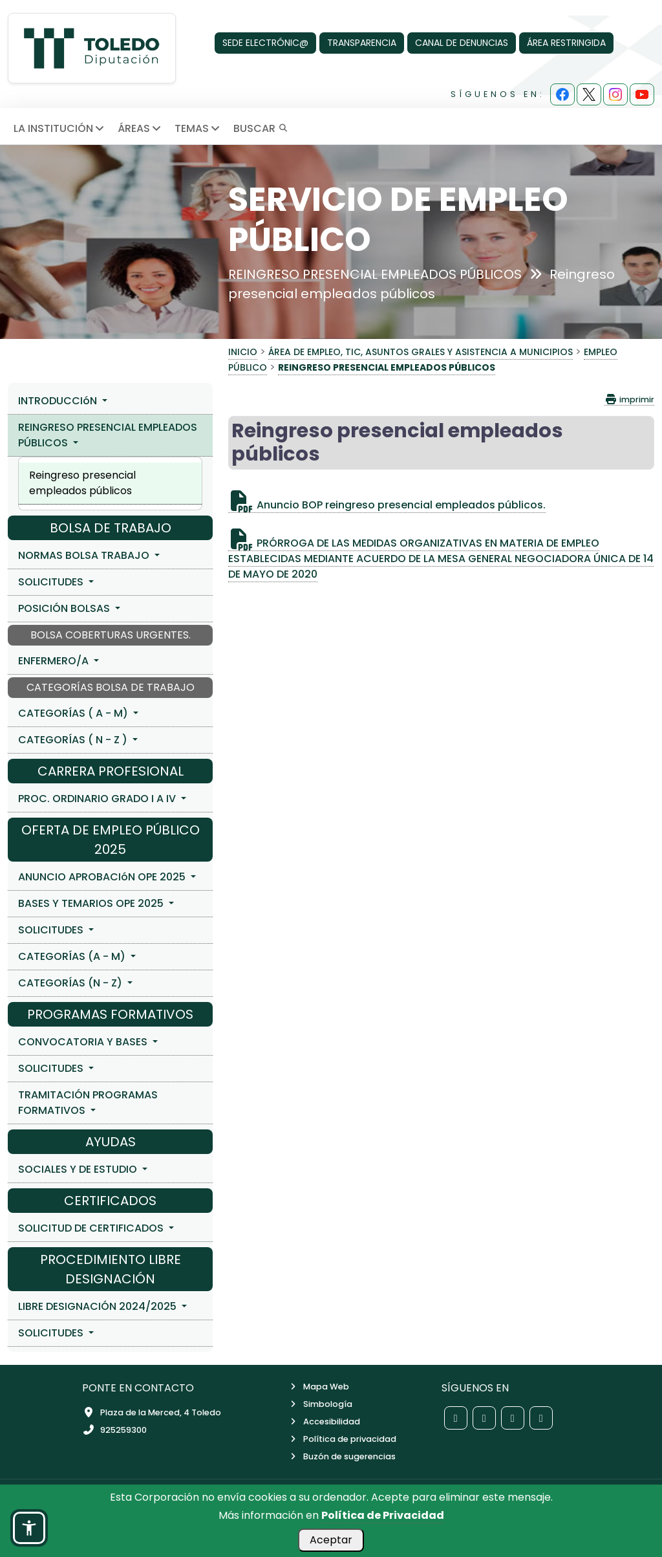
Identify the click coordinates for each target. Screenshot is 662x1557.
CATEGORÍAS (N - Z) (71, 982)
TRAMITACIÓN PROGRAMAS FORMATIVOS (88, 1102)
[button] (29, 1528)
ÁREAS (140, 128)
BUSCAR (260, 128)
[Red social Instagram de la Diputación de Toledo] (512, 1418)
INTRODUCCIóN (59, 400)
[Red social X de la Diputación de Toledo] (484, 1418)
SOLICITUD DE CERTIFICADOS (92, 1228)
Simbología (320, 1404)
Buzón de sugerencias (342, 1456)
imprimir (629, 399)
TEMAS (198, 128)
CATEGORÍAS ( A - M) (74, 713)
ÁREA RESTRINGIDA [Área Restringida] (566, 42)
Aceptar (331, 1539)
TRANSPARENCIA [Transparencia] (361, 42)
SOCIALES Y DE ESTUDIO (79, 1169)
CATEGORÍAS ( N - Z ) (74, 739)
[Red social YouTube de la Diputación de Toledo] (541, 1418)
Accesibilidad (324, 1421)
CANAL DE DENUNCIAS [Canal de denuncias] (461, 42)
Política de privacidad (342, 1438)
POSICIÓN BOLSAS (65, 608)
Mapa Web (318, 1386)
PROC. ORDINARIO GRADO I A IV (98, 798)
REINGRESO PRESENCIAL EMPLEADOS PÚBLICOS (107, 435)
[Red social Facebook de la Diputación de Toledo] (455, 1418)
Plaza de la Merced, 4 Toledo (151, 1412)
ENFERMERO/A (54, 660)
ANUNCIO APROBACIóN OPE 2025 (103, 876)
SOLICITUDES (52, 581)
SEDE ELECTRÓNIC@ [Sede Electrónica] (265, 42)
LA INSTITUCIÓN (60, 128)
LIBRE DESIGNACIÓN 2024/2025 (98, 1306)
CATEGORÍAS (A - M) (73, 956)
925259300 (114, 1429)
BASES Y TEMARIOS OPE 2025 (92, 903)
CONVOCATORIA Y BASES (84, 1041)
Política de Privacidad (382, 1515)
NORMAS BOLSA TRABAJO (85, 555)
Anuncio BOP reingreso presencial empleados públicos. (387, 504)
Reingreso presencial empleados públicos (82, 483)
